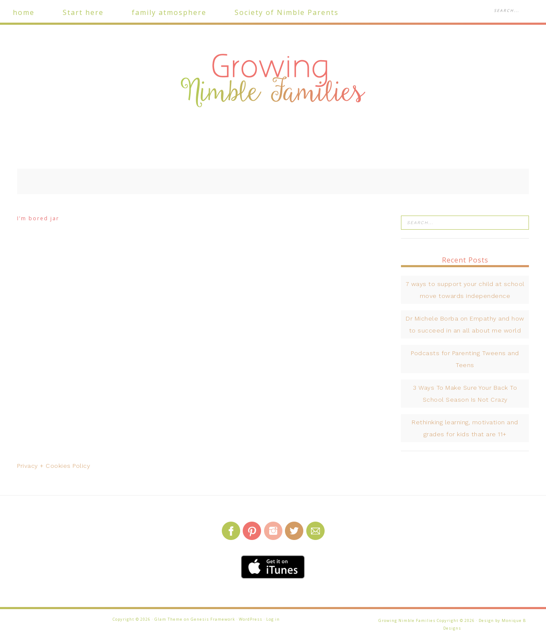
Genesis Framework (213, 619)
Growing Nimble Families (273, 81)
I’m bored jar (38, 218)
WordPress (250, 619)
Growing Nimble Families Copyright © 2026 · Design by (440, 620)
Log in (273, 619)
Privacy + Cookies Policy (53, 465)
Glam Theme (168, 619)
